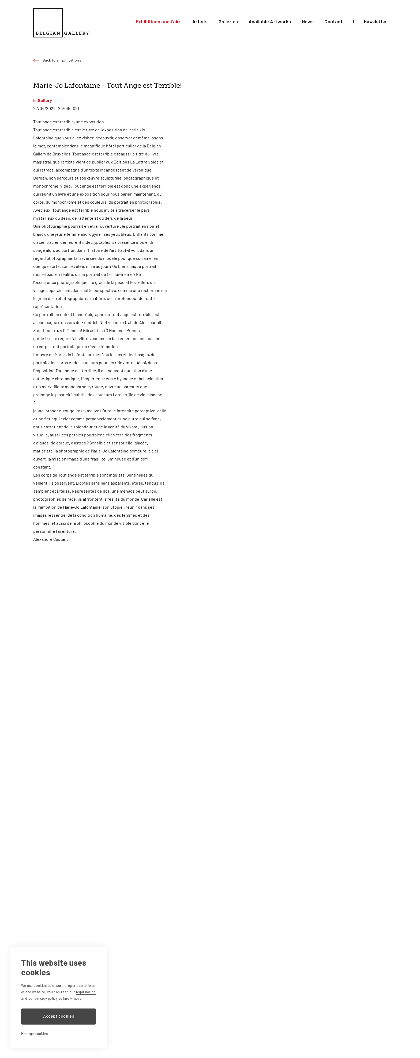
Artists (208, 21)
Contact (334, 21)
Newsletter (375, 21)
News (309, 21)
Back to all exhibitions (62, 60)
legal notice (86, 992)
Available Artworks (274, 21)
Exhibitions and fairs (169, 21)
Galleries (236, 21)
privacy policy (46, 998)
